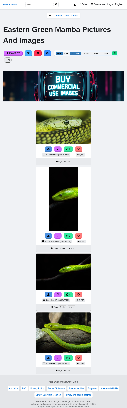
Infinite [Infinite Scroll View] (75, 53)
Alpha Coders (9, 4)
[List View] (66, 53)
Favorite (13, 53)
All (7, 60)
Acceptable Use (76, 388)
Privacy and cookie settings (78, 395)
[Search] (56, 4)
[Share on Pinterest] (38, 53)
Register (119, 4)
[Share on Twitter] (28, 53)
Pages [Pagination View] (85, 53)
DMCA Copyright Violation (48, 395)
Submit (84, 4)
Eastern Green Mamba (67, 15)
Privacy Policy (37, 388)
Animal (67, 162)
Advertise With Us (109, 388)
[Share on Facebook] (47, 53)
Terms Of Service (56, 388)
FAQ (24, 388)
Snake (62, 248)
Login (110, 4)
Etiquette (92, 388)
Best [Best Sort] (96, 53)
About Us (13, 388)
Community (98, 4)
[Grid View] (59, 53)
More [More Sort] (106, 53)
